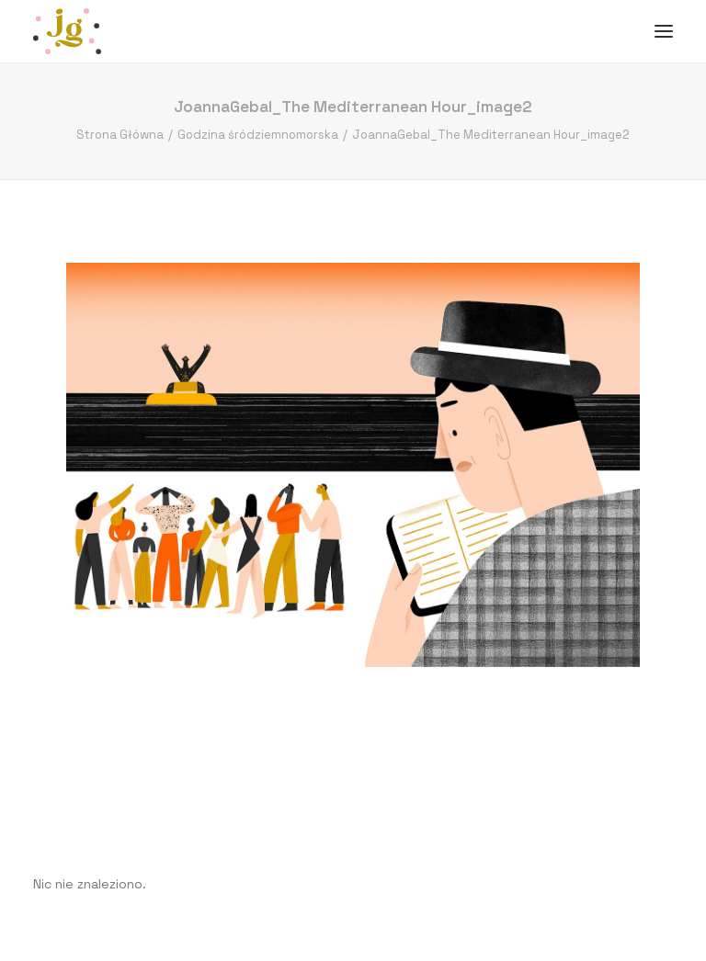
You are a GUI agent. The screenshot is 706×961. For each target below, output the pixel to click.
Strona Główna (120, 134)
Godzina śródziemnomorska (257, 134)
